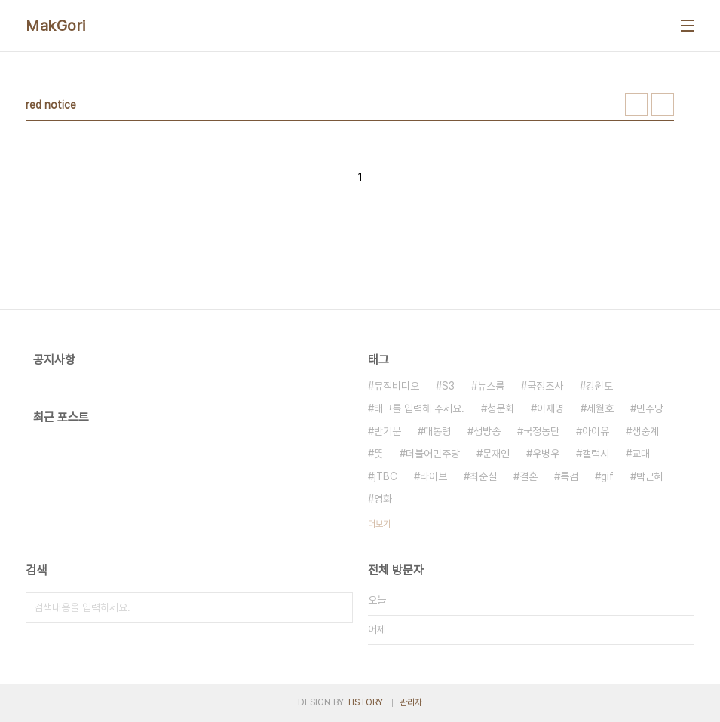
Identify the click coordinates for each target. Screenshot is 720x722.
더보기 (379, 524)
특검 (569, 476)
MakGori (56, 26)
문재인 (496, 454)
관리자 (411, 702)
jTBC (385, 476)
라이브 (433, 476)
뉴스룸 (490, 386)
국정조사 (545, 386)
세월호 (600, 408)
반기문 (387, 431)
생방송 (487, 431)
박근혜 (649, 476)
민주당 (649, 408)
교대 (641, 454)
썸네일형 (636, 104)
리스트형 (662, 104)
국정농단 (541, 431)
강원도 (599, 386)
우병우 (545, 454)
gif (607, 476)
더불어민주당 (433, 454)
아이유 (595, 431)
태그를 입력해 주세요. (419, 408)
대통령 (437, 431)
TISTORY (364, 702)
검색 (337, 607)
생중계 (645, 431)
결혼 (528, 476)
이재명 (550, 408)
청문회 (500, 408)
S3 (448, 386)
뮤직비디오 (396, 386)
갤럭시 (595, 454)
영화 (383, 499)
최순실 (483, 476)
